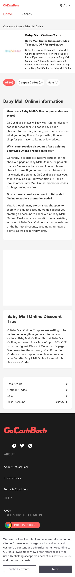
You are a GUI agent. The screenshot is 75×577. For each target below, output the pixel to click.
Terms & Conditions (16, 489)
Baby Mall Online (34, 26)
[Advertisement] (38, 278)
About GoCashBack (16, 467)
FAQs (7, 510)
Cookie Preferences (19, 569)
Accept (55, 569)
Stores (18, 26)
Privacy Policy (12, 478)
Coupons (8, 26)
